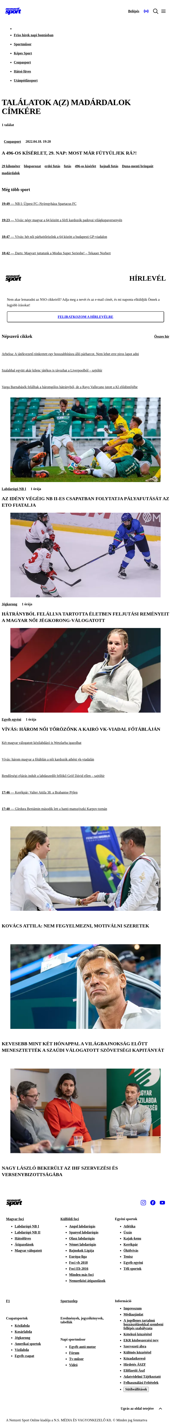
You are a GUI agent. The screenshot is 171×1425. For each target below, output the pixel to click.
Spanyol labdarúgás (83, 1232)
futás (67, 166)
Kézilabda (22, 1325)
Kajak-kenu (132, 1238)
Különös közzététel (137, 1352)
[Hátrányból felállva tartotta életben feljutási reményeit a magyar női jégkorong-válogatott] (85, 596)
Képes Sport (23, 53)
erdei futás (52, 166)
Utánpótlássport (26, 80)
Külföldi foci (69, 1219)
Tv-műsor (76, 1359)
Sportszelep (69, 1301)
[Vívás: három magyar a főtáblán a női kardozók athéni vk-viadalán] (85, 759)
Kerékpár (131, 1244)
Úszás (128, 1232)
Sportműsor (23, 44)
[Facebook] (152, 1202)
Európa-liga (78, 1256)
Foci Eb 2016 (78, 1268)
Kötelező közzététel (138, 1334)
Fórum (74, 1353)
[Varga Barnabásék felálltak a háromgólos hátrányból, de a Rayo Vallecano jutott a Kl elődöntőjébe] (85, 387)
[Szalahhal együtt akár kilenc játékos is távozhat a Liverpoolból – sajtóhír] (85, 370)
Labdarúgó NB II (27, 1232)
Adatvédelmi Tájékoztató (142, 1376)
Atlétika (129, 1226)
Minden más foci (81, 1274)
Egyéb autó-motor (82, 1347)
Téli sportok (132, 1268)
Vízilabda (22, 1350)
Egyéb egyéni (11, 719)
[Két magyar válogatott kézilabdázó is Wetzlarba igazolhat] (85, 743)
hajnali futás (109, 166)
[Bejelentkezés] (133, 11)
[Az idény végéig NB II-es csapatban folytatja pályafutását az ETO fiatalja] (85, 481)
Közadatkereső (135, 1358)
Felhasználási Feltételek (141, 1382)
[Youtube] (162, 1202)
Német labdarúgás (82, 1244)
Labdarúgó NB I (14, 489)
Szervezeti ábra (135, 1346)
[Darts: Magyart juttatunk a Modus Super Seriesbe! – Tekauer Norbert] (85, 253)
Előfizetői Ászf (134, 1370)
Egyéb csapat (24, 1356)
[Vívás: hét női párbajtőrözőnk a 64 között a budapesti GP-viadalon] (85, 237)
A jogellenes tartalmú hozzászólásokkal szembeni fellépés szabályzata (143, 1324)
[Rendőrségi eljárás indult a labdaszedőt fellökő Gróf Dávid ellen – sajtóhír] (85, 776)
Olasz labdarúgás (82, 1238)
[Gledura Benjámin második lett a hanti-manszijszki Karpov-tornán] (85, 809)
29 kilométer (11, 166)
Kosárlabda (23, 1331)
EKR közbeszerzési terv (141, 1340)
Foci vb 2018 (78, 1262)
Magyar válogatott (28, 1250)
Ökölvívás (131, 1250)
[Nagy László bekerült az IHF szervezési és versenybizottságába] (85, 1152)
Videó (73, 1365)
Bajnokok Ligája (81, 1250)
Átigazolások (24, 1244)
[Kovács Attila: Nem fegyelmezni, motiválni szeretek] (85, 909)
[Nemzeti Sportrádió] (146, 11)
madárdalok (11, 173)
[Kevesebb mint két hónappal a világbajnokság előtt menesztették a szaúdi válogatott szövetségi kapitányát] (85, 1028)
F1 (8, 1301)
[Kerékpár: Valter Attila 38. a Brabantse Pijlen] (85, 792)
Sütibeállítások (136, 1389)
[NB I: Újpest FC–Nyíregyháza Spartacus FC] (85, 204)
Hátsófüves (23, 1238)
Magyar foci (15, 1219)
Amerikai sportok (28, 1344)
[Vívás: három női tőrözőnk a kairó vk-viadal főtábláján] (85, 711)
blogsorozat (32, 166)
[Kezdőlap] (13, 11)
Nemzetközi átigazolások (87, 1281)
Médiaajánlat (133, 1314)
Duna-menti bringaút (137, 166)
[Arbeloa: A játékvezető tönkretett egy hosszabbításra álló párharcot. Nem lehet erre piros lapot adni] (85, 354)
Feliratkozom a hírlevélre (85, 317)
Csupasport (22, 62)
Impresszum (133, 1308)
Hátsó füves (22, 71)
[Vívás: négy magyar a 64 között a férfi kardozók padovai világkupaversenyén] (85, 220)
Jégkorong (9, 604)
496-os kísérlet (85, 166)
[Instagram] (143, 1202)
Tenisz (128, 1256)
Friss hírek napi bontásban (33, 35)
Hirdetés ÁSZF (135, 1364)
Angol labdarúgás (82, 1226)
